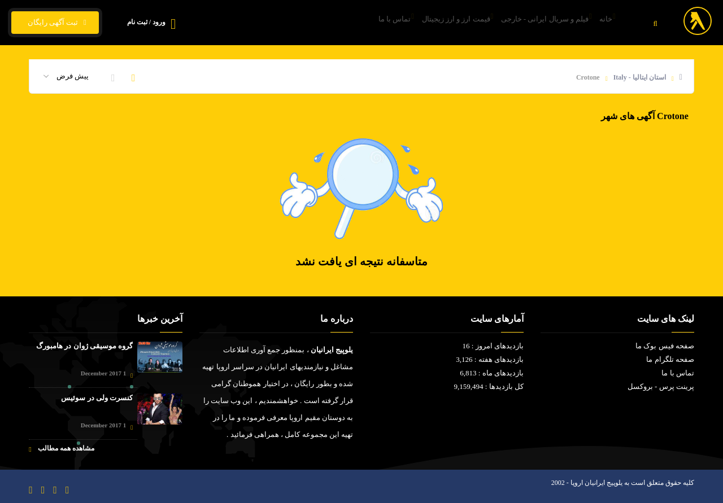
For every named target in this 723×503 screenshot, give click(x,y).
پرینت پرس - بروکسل (661, 386)
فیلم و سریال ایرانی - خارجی (528, 23)
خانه (601, 23)
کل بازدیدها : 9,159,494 (489, 386)
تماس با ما (353, 23)
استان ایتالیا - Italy (639, 77)
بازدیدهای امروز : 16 (493, 346)
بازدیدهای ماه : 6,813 (492, 373)
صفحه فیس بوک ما (664, 346)
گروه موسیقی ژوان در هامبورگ (84, 346)
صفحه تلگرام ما (670, 359)
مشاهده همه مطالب (61, 448)
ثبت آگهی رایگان (55, 22)
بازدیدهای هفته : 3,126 (490, 359)
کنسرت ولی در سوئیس (97, 397)
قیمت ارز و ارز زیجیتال (427, 23)
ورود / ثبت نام (146, 22)
